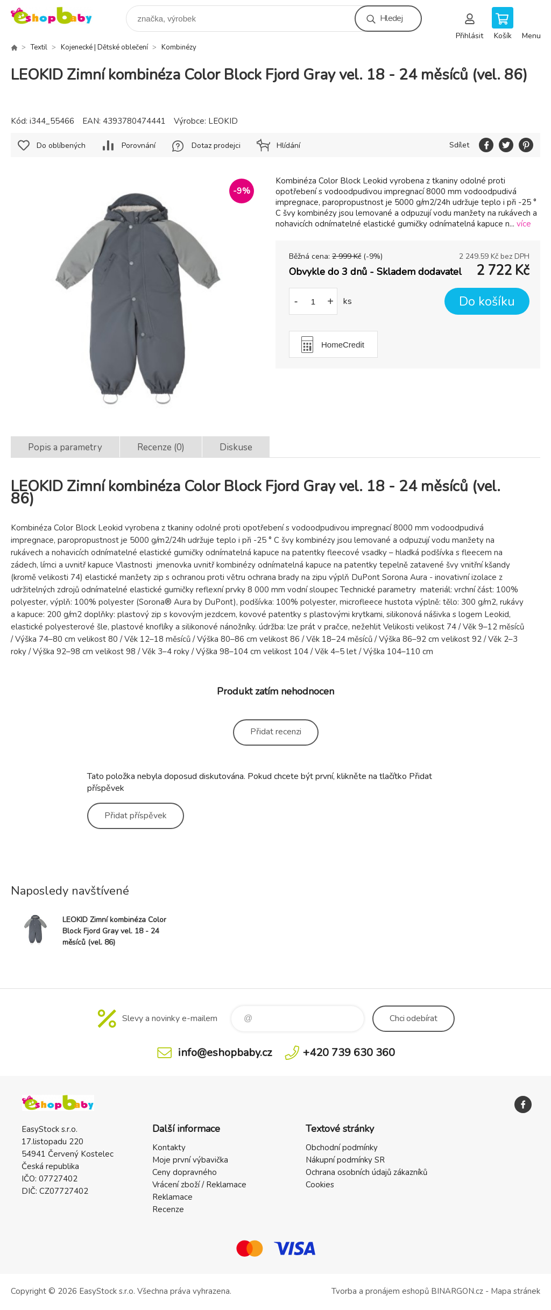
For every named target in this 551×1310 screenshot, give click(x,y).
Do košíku (487, 301)
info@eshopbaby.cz (225, 1052)
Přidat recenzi (275, 732)
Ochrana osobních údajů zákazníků (366, 1172)
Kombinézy (178, 47)
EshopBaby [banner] (58, 16)
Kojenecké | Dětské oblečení (104, 47)
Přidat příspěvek (135, 816)
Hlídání (288, 145)
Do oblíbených (61, 145)
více (524, 223)
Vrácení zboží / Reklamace (199, 1184)
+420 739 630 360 (349, 1052)
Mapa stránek (515, 1291)
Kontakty (169, 1147)
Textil (39, 47)
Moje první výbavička (190, 1160)
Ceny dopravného (184, 1172)
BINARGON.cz (457, 1291)
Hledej (391, 18)
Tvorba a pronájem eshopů (380, 1291)
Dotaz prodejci (216, 145)
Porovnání (139, 145)
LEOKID (223, 121)
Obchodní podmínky (342, 1147)
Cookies (320, 1184)
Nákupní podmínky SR (345, 1160)
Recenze (168, 1209)
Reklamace (172, 1197)
